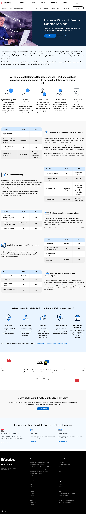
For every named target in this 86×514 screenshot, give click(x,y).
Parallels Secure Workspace (37, 464)
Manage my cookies (63, 495)
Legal (60, 491)
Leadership (32, 504)
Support (32, 491)
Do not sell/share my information (67, 493)
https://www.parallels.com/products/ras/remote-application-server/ (50, 343)
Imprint (60, 498)
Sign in (79, 2)
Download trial (50, 35)
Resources (66, 8)
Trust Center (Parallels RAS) (65, 502)
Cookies (60, 486)
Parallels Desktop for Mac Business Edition (40, 466)
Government (62, 469)
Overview (38, 8)
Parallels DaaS (33, 475)
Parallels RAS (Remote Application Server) (40, 462)
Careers (32, 507)
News (31, 500)
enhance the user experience (58, 284)
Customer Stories (56, 8)
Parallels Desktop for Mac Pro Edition (39, 471)
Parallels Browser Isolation (36, 478)
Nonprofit (61, 471)
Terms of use (62, 489)
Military (60, 466)
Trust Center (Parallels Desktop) (66, 500)
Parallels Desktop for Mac (36, 473)
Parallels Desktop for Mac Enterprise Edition (40, 469)
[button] (22, 3)
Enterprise (61, 462)
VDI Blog (32, 486)
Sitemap (32, 495)
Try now (78, 8)
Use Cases (46, 8)
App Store (32, 498)
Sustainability (33, 502)
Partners (32, 489)
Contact (32, 493)
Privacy (60, 484)
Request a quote (61, 35)
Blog (31, 484)
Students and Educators (64, 464)
